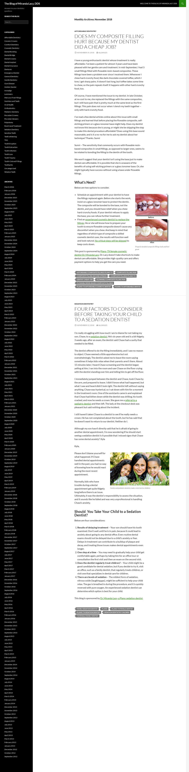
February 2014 (10, 700)
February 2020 (10, 445)
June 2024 (8, 261)
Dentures (8, 69)
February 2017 (10, 572)
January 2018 (9, 534)
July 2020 (8, 427)
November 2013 (10, 710)
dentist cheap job (85, 279)
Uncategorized (10, 168)
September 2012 (10, 756)
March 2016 (9, 611)
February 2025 (10, 233)
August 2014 (9, 679)
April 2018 (8, 523)
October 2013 (10, 714)
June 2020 (8, 431)
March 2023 (9, 314)
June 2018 (8, 516)
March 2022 (9, 357)
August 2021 (9, 381)
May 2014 (8, 689)
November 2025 (10, 201)
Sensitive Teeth (10, 133)
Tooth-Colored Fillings (13, 161)
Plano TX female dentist (122, 609)
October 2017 (10, 544)
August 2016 (9, 594)
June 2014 (8, 686)
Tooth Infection (10, 151)
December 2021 (10, 367)
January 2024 (9, 279)
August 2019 (9, 466)
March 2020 (9, 442)
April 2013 (8, 735)
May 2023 (8, 307)
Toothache (8, 165)
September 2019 (10, 463)
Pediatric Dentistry (11, 112)
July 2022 (8, 342)
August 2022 (9, 339)
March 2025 (9, 229)
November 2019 (10, 456)
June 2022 (8, 346)
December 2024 (10, 240)
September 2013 (10, 717)
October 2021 (10, 374)
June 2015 (8, 643)
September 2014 (10, 675)
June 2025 (8, 219)
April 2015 (8, 650)
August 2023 (9, 297)
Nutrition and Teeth (11, 101)
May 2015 (8, 647)
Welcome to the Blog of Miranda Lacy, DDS (158, 3)
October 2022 (10, 332)
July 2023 (8, 300)
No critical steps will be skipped (110, 240)
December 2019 (10, 452)
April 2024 (8, 268)
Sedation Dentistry (83, 304)
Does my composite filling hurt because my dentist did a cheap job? (109, 41)
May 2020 (8, 434)
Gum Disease (9, 83)
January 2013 (9, 746)
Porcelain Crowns (11, 115)
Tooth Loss (8, 154)
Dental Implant (10, 62)
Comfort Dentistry (11, 44)
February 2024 (10, 275)
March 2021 (9, 399)
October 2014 (10, 671)
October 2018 (10, 502)
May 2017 (8, 562)
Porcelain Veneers (11, 119)
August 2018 (9, 509)
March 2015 (9, 654)
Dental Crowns (10, 59)
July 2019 (8, 470)
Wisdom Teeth (10, 172)
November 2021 (10, 371)
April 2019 (8, 480)
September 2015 (10, 633)
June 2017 (8, 558)
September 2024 (10, 251)
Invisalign (8, 90)
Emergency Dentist (11, 73)
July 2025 (8, 215)
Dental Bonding (10, 52)
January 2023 (9, 321)
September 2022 (10, 335)
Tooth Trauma (9, 158)
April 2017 (8, 565)
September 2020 (10, 420)
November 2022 (10, 328)
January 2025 (9, 236)
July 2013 (8, 725)
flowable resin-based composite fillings (95, 283)
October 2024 (10, 247)
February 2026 (10, 190)
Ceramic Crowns (10, 41)
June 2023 (8, 304)
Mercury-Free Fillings (12, 98)
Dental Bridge (9, 55)
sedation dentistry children (116, 612)
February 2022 (10, 360)
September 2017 (10, 548)
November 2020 (10, 413)
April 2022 (8, 353)
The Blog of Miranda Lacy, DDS (22, 3)
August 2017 (9, 551)
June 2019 (8, 473)
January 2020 (9, 449)
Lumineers (8, 94)
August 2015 (9, 636)
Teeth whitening (10, 136)
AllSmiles (102, 52)
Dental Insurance (11, 66)
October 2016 (10, 587)
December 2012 (10, 749)
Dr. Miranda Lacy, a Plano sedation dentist (121, 598)
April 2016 (8, 608)
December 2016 (10, 579)
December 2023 (10, 282)
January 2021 (9, 406)
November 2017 (10, 541)
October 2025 (10, 205)
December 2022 (10, 325)
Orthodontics (9, 108)
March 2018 (9, 526)
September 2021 (10, 378)
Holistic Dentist (10, 87)
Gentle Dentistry (10, 80)
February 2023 (10, 318)
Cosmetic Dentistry (11, 48)
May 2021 (8, 392)
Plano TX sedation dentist (88, 612)
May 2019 (8, 477)
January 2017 (9, 576)
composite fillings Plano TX (123, 276)
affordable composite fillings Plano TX (95, 272)
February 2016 (10, 615)
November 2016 (10, 583)
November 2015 (10, 625)
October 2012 (10, 753)
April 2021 (8, 396)
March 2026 (9, 187)
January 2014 (9, 703)
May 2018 (8, 519)
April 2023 (8, 311)
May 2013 (8, 732)
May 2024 (8, 265)
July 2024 (8, 258)
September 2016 (10, 590)
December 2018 (10, 495)
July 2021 (8, 385)
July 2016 (8, 597)
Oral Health (8, 105)
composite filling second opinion (92, 276)
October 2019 (10, 459)
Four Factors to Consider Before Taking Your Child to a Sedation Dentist (108, 314)
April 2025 (8, 226)
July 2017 (8, 555)
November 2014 (10, 668)
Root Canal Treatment (12, 126)
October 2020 (10, 417)
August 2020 (9, 424)
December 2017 (10, 537)
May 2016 (8, 604)
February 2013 (10, 742)
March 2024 (9, 272)
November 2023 (10, 286)
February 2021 (10, 403)
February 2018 (10, 530)
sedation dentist (99, 336)
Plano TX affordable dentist (128, 287)
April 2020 (8, 438)
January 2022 (9, 364)
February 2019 (10, 488)
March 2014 (9, 696)
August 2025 (9, 212)
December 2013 (10, 707)
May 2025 (8, 222)
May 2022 (8, 350)
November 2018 (10, 498)
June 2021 (8, 388)
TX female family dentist (87, 616)
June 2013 (8, 728)
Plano (104, 609)
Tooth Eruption (10, 144)
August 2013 (9, 721)
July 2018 (8, 512)
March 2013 (9, 739)
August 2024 (9, 254)
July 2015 (8, 640)
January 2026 (9, 194)
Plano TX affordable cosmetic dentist (94, 287)
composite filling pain (126, 272)
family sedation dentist (87, 609)
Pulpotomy (8, 122)
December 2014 (10, 664)
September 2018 (10, 505)
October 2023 (10, 289)
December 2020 (10, 410)
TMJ (6, 140)
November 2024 (10, 243)
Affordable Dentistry (85, 31)
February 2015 (10, 657)
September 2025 (10, 208)
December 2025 (10, 197)
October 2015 (10, 629)
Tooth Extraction (10, 147)
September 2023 (10, 293)
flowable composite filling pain (111, 279)
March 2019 (9, 484)
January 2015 (9, 661)
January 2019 (9, 491)
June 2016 (8, 601)
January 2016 (9, 618)
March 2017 (9, 569)
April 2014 (8, 693)
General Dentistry (11, 76)
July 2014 (8, 682)
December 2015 (10, 622)
